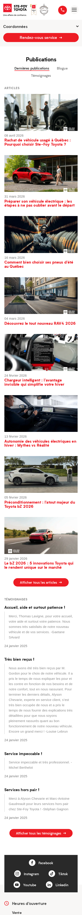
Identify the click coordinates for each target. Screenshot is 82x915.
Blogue (62, 68)
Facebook (41, 862)
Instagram (26, 873)
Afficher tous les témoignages (41, 833)
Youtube (25, 884)
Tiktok (58, 873)
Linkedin (57, 884)
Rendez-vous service (41, 37)
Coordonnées (41, 26)
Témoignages (41, 75)
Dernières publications (31, 68)
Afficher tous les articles (41, 582)
